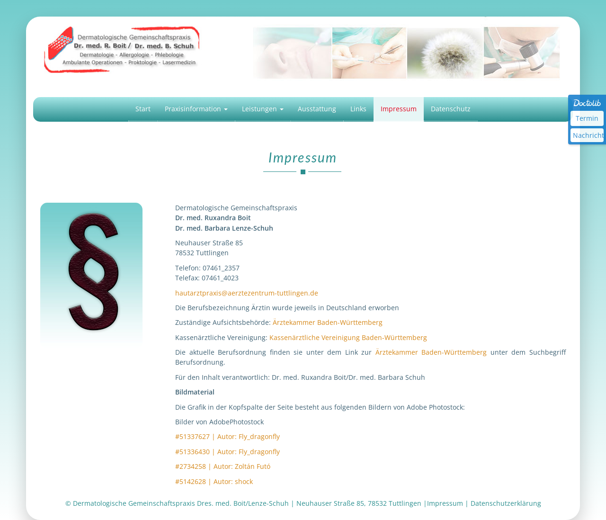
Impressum (399, 108)
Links (358, 108)
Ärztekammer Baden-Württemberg (328, 322)
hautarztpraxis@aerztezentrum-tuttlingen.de (246, 292)
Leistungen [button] (263, 108)
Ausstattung (317, 108)
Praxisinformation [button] (196, 108)
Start (143, 108)
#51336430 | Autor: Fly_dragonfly (227, 451)
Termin (587, 118)
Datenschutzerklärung (506, 503)
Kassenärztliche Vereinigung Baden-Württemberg (348, 337)
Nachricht (588, 135)
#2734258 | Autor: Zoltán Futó (222, 466)
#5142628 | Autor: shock (214, 481)
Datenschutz (451, 108)
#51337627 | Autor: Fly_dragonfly (227, 436)
